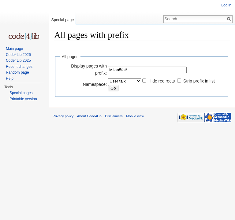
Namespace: (95, 84)
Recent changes (19, 66)
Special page (62, 19)
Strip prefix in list (199, 81)
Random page (17, 72)
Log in (226, 5)
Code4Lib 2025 (18, 60)
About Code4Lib (89, 116)
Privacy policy (63, 116)
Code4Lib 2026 (18, 55)
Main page (14, 48)
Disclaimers (114, 116)
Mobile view (135, 116)
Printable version (23, 99)
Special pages (20, 93)
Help (9, 78)
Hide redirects (161, 81)
